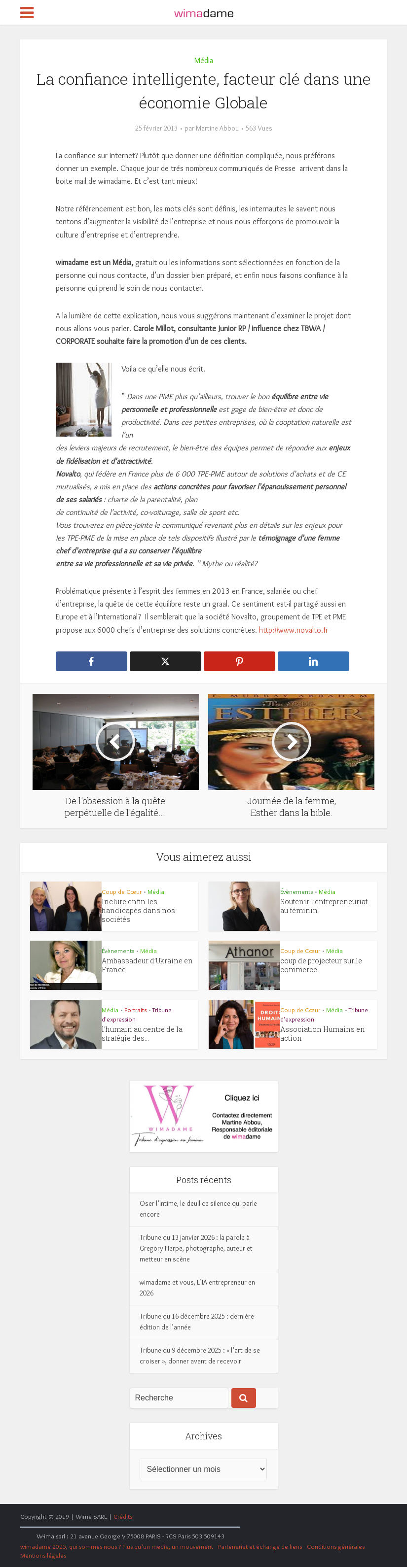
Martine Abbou (217, 128)
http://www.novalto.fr (292, 630)
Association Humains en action (322, 1033)
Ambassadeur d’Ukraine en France (147, 965)
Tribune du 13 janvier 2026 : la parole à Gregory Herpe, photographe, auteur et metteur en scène (196, 1248)
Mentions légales (43, 1555)
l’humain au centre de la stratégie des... (142, 1033)
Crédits (122, 1516)
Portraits (135, 1010)
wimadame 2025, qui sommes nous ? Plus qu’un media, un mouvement (116, 1546)
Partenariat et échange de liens (260, 1546)
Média (203, 60)
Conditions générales (336, 1546)
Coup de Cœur (122, 891)
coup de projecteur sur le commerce (321, 965)
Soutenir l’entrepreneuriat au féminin (324, 906)
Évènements (296, 891)
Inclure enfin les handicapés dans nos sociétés (138, 910)
